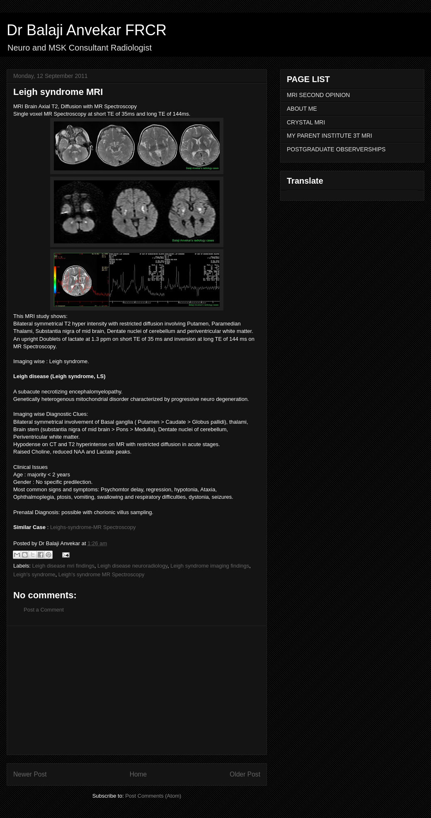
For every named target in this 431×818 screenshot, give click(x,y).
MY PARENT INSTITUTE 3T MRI (329, 135)
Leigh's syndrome (34, 574)
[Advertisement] (136, 690)
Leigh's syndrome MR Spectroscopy (101, 574)
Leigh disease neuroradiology (132, 566)
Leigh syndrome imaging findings (209, 566)
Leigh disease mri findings (63, 566)
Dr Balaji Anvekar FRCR (87, 30)
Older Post (245, 774)
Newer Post (30, 774)
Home (138, 774)
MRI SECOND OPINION (318, 95)
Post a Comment (44, 610)
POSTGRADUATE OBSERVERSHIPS (336, 149)
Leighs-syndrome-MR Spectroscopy (93, 527)
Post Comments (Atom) (153, 796)
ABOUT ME (302, 108)
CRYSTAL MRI (306, 122)
